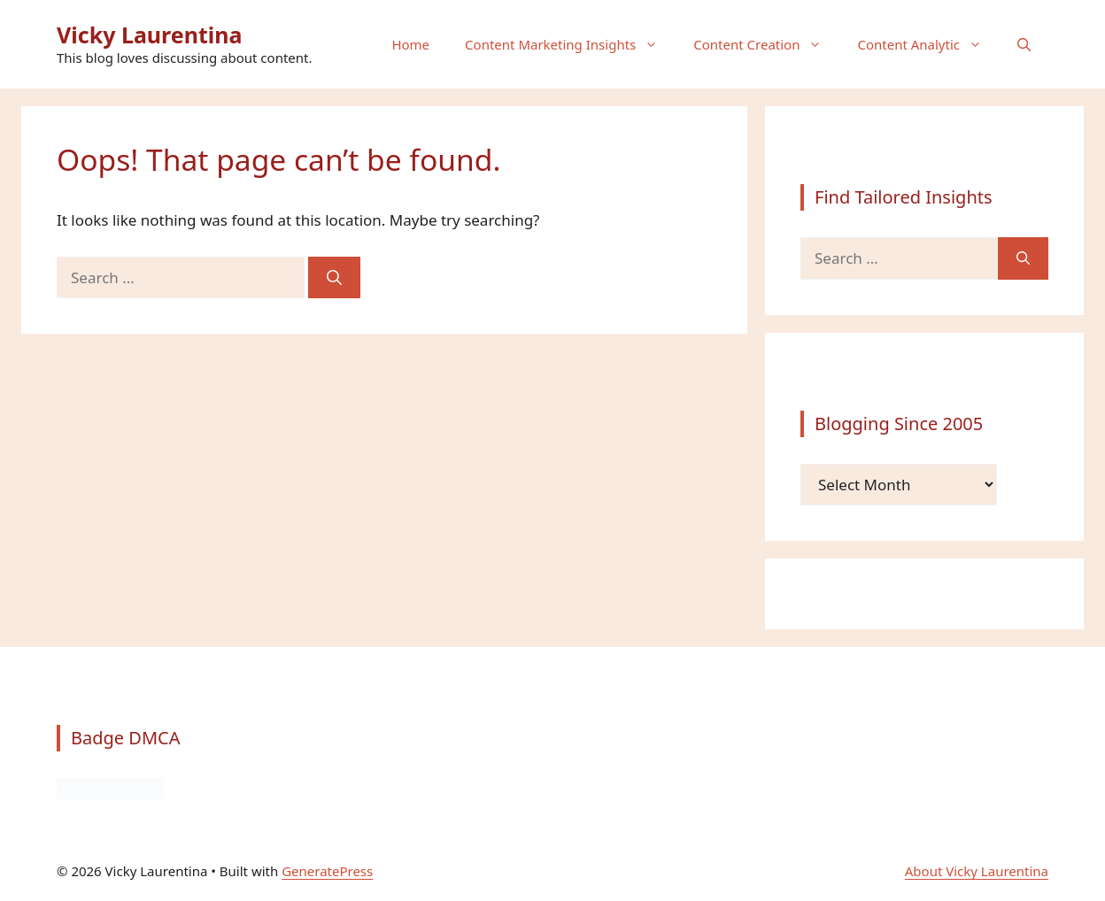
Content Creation (766, 44)
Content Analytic (928, 44)
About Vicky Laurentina (976, 871)
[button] (1024, 44)
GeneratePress (327, 871)
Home (410, 44)
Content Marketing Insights (570, 44)
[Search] (334, 278)
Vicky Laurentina (150, 34)
